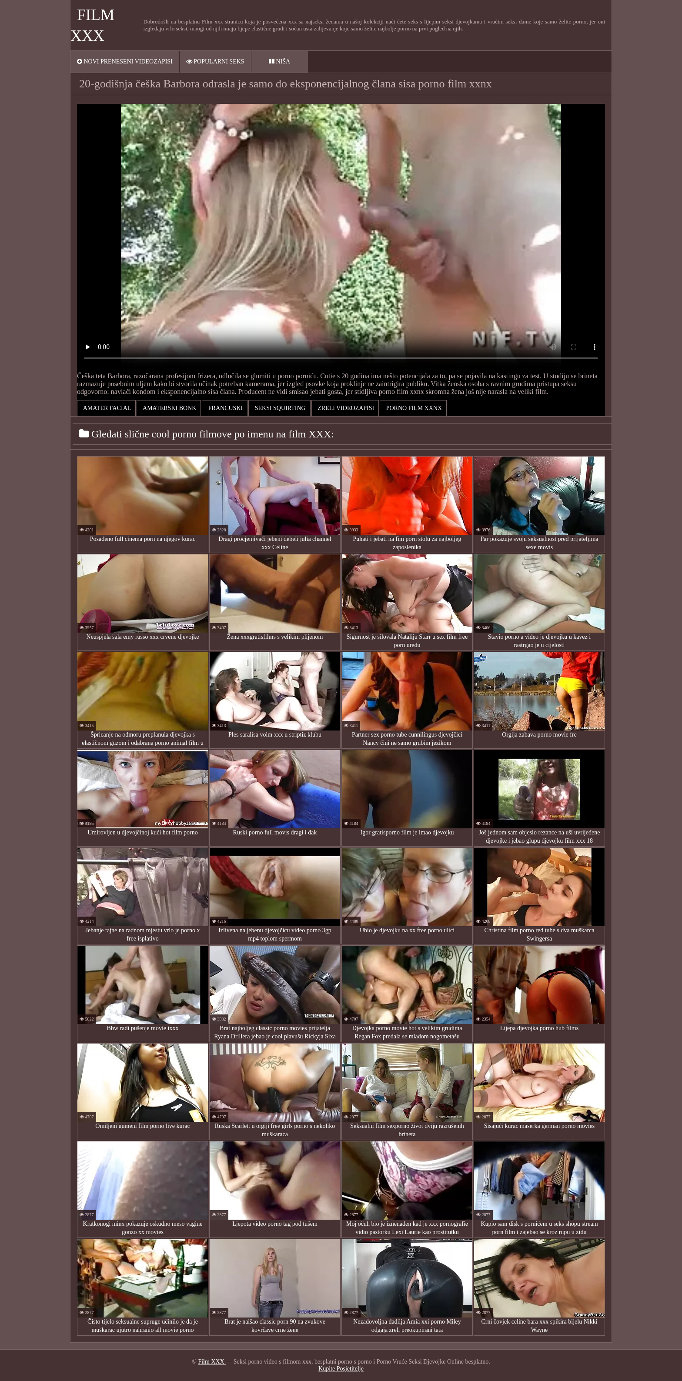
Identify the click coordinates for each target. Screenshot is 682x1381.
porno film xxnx (413, 408)
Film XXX (212, 1361)
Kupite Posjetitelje (341, 1368)
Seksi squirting (279, 408)
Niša (279, 61)
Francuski (225, 408)
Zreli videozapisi (345, 408)
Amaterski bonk (168, 408)
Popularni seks (215, 61)
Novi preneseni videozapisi (125, 61)
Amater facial (106, 408)
